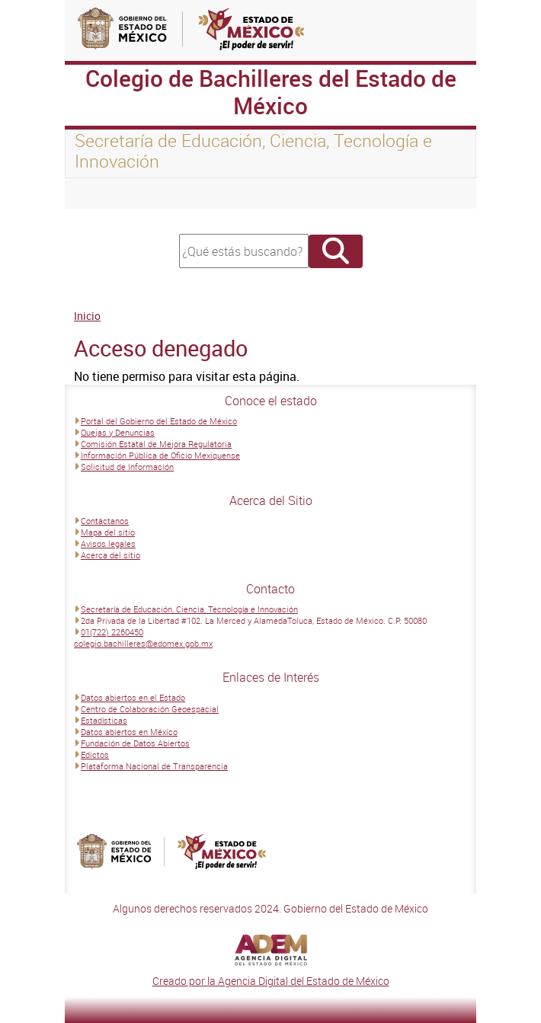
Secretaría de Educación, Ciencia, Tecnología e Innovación (189, 609)
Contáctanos (105, 520)
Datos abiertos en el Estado (133, 697)
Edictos (95, 754)
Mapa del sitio (108, 532)
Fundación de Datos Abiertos (135, 743)
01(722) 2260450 (112, 632)
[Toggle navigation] (95, 193)
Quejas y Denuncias (118, 432)
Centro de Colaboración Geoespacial (150, 709)
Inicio (87, 315)
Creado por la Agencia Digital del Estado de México (270, 980)
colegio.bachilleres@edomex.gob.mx (143, 643)
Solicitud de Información (127, 466)
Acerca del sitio (110, 555)
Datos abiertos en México (129, 731)
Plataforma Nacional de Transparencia (154, 766)
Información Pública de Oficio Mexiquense (160, 455)
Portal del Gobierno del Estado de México (159, 421)
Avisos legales (108, 543)
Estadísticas (104, 720)
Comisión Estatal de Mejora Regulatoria (156, 443)
